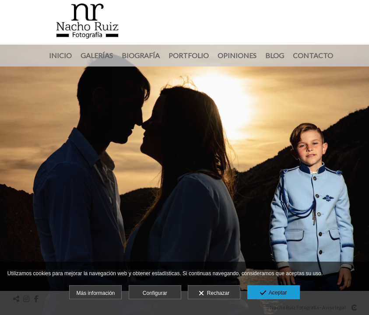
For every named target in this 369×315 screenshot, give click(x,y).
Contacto (313, 55)
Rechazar (214, 293)
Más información (95, 293)
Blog (274, 55)
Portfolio (189, 55)
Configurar (155, 293)
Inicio (60, 55)
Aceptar (273, 293)
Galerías (97, 55)
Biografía (141, 55)
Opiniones (237, 55)
